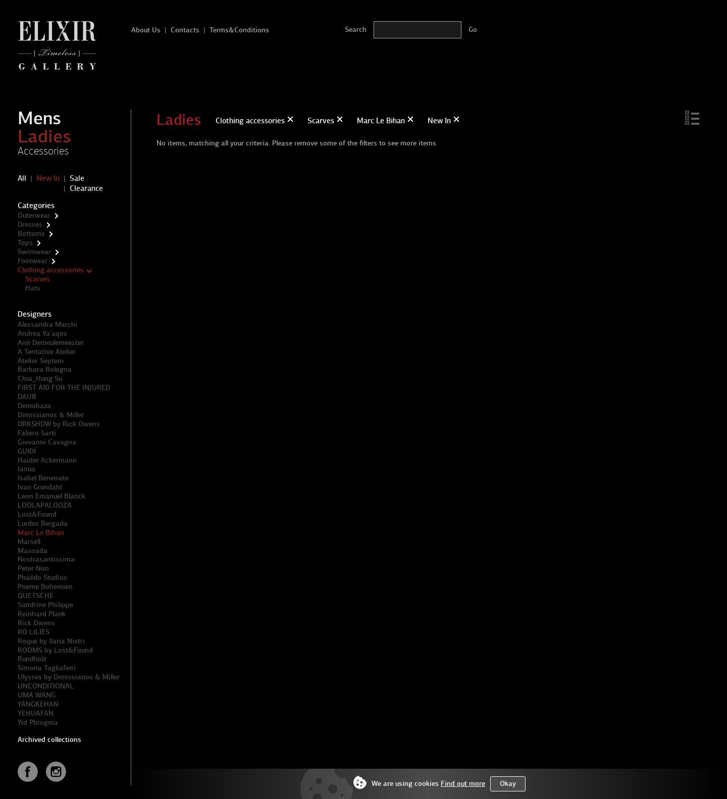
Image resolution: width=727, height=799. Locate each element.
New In (48, 178)
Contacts (185, 30)
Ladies (44, 136)
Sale (77, 178)
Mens (39, 118)
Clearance (86, 188)
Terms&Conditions (239, 30)
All (22, 178)
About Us (146, 30)
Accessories (43, 151)
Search (356, 29)
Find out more (463, 783)
